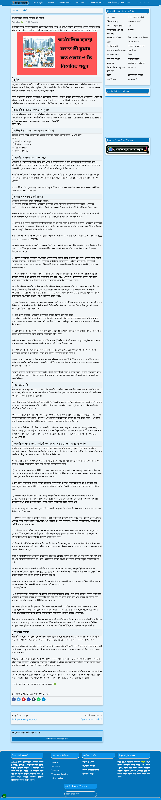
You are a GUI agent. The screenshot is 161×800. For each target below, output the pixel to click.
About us (55, 762)
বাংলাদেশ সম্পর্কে (89, 766)
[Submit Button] (94, 794)
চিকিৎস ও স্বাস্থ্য (88, 774)
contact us (55, 766)
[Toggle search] (148, 3)
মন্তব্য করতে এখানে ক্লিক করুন (57, 739)
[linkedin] (140, 2)
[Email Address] (77, 794)
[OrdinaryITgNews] (127, 149)
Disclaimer (55, 770)
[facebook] (134, 2)
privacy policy (57, 778)
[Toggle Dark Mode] (145, 3)
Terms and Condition (60, 774)
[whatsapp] (137, 2)
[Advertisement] (127, 117)
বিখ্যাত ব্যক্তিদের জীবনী (91, 770)
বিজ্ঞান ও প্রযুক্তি (88, 762)
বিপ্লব (143, 762)
